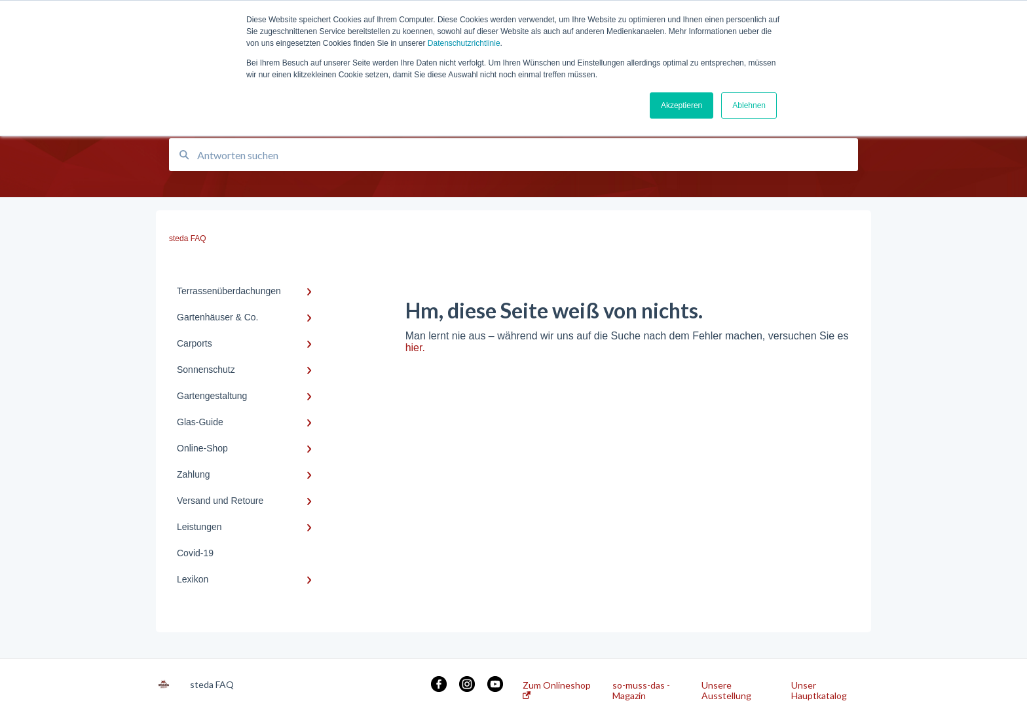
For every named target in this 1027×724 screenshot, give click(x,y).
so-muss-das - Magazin (641, 690)
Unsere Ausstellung (726, 690)
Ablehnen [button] (749, 105)
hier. (415, 347)
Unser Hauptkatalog (819, 690)
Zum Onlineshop (557, 689)
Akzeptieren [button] (681, 105)
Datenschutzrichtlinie (464, 43)
